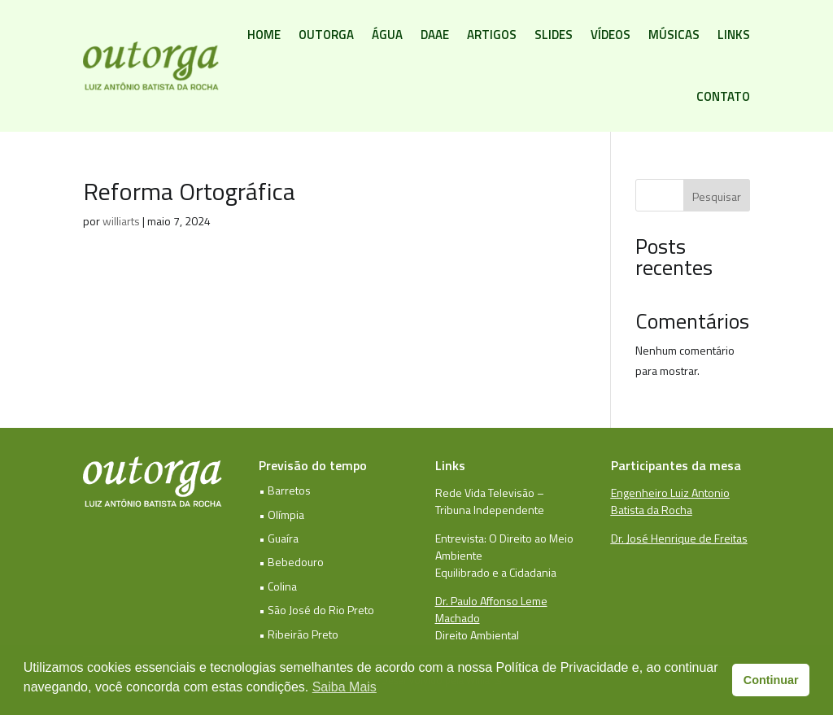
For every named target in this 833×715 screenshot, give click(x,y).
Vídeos (610, 34)
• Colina (278, 586)
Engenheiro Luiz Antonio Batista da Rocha (670, 501)
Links (733, 34)
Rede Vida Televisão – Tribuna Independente (489, 501)
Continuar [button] (771, 680)
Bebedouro (296, 561)
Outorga (326, 34)
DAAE (435, 34)
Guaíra (283, 538)
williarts (121, 220)
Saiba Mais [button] (344, 687)
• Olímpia (281, 514)
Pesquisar (716, 196)
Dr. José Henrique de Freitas (679, 538)
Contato (723, 96)
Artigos (492, 34)
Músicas (674, 34)
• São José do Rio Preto (316, 609)
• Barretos (285, 490)
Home (264, 34)
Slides (553, 34)
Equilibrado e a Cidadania (495, 572)
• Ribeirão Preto (298, 634)
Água (387, 34)
